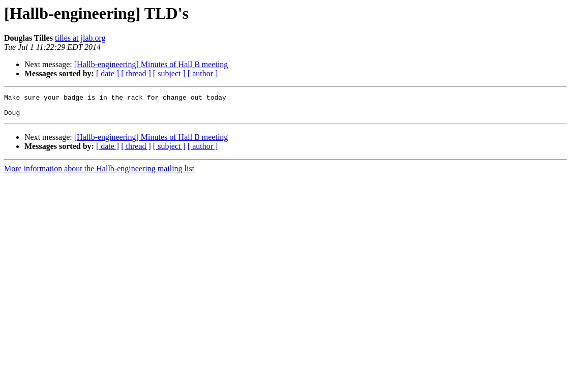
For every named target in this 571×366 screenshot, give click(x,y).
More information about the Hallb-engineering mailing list (99, 173)
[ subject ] (169, 73)
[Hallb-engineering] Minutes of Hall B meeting (151, 64)
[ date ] (107, 73)
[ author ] (203, 73)
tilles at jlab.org (80, 38)
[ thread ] (136, 73)
